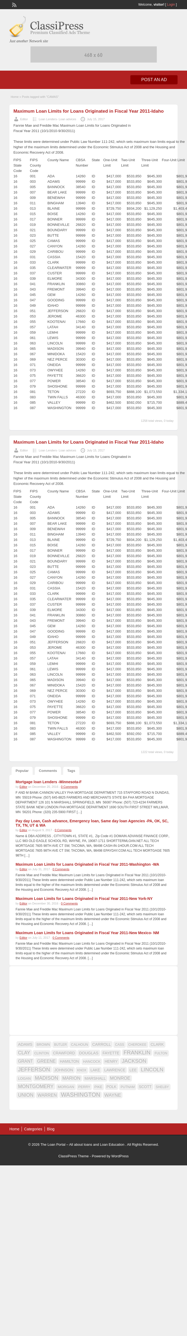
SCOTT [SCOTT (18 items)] (145, 1087)
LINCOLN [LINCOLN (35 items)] (152, 1069)
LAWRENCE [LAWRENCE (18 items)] (114, 1070)
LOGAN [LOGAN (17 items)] (24, 1078)
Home (15, 96)
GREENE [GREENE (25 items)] (46, 1061)
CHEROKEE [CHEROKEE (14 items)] (137, 1045)
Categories (33, 1129)
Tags (71, 771)
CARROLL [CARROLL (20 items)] (101, 1044)
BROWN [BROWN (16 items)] (43, 1044)
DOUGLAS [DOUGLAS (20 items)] (88, 1053)
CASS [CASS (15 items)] (119, 1045)
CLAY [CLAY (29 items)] (24, 1052)
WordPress (120, 1156)
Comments (48, 771)
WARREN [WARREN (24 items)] (47, 1095)
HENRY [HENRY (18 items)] (111, 1061)
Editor (24, 119)
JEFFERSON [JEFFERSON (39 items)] (34, 1069)
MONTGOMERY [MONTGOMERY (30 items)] (36, 1086)
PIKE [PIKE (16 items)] (98, 1087)
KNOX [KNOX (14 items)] (81, 1070)
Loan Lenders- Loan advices (57, 119)
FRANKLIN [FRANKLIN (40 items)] (137, 1052)
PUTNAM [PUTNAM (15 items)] (128, 1087)
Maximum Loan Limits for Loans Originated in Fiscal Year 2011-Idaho (88, 111)
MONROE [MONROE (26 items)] (120, 1078)
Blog (51, 1129)
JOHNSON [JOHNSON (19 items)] (63, 1070)
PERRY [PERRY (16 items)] (84, 1087)
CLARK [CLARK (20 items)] (157, 1044)
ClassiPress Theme (73, 1156)
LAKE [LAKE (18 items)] (95, 1070)
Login (171, 4)
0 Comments (69, 786)
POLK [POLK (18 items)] (112, 1087)
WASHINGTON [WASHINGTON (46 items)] (80, 1095)
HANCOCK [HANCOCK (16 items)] (92, 1061)
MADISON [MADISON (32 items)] (46, 1078)
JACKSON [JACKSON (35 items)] (134, 1061)
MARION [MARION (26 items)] (71, 1078)
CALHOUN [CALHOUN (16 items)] (79, 1044)
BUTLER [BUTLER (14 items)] (60, 1045)
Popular (22, 771)
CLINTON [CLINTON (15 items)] (41, 1053)
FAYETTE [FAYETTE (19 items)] (111, 1053)
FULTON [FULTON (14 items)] (161, 1053)
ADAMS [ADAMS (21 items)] (25, 1044)
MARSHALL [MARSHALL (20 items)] (95, 1078)
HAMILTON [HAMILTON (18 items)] (69, 1061)
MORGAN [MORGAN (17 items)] (66, 1087)
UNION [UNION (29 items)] (25, 1095)
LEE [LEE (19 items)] (133, 1070)
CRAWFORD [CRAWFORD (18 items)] (64, 1053)
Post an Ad (154, 79)
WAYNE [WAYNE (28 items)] (112, 1095)
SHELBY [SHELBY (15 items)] (162, 1087)
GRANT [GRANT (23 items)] (25, 1061)
